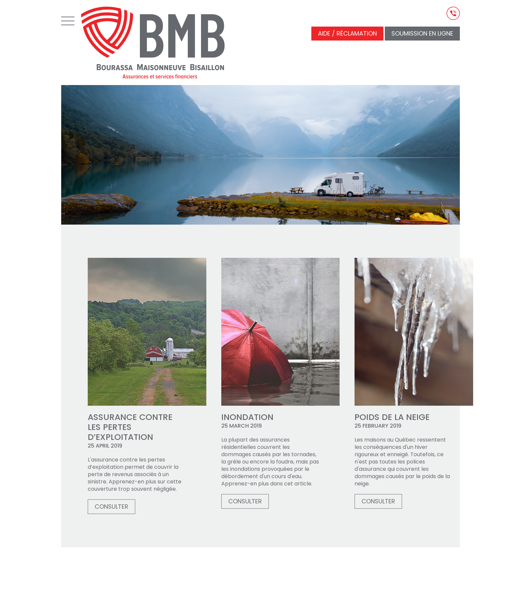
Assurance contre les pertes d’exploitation (130, 427)
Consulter (111, 506)
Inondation (247, 417)
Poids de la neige (392, 417)
